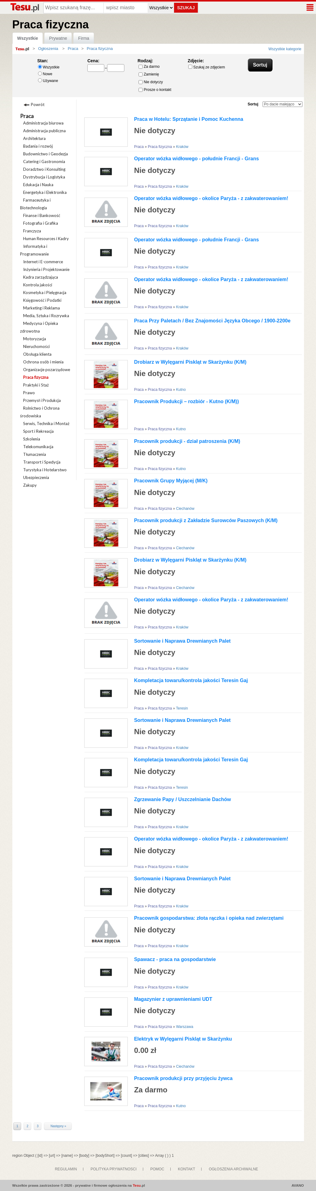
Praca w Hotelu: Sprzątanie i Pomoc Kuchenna (188, 119)
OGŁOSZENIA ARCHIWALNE (233, 1169)
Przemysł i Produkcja (42, 400)
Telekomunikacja (38, 446)
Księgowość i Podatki (42, 300)
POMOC (157, 1169)
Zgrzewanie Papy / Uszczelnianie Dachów (182, 799)
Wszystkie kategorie (284, 49)
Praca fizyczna (35, 377)
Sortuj (252, 104)
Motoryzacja (34, 338)
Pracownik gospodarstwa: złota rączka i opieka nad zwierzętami (209, 918)
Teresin (182, 708)
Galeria (115, 106)
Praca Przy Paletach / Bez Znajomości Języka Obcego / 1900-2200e (212, 320)
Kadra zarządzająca (40, 277)
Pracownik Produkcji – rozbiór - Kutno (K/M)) (186, 401)
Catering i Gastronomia (44, 161)
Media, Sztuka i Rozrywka (46, 315)
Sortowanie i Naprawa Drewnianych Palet (182, 641)
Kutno (180, 389)
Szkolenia (31, 438)
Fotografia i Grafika (40, 223)
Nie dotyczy (151, 82)
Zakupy (30, 485)
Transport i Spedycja (41, 462)
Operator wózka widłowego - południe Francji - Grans (196, 158)
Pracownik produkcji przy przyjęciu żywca (183, 1078)
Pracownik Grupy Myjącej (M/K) (170, 480)
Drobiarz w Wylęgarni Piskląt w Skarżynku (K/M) (190, 362)
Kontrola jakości (37, 284)
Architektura (34, 138)
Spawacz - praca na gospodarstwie (175, 959)
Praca (27, 116)
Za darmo (149, 66)
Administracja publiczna (44, 130)
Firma (83, 38)
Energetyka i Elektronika (45, 192)
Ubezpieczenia (36, 477)
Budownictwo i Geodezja (45, 153)
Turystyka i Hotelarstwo (45, 469)
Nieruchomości (36, 346)
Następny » (58, 1126)
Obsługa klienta (37, 354)
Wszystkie (27, 38)
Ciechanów (185, 508)
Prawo (29, 392)
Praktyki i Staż (36, 385)
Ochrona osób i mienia (43, 361)
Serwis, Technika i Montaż (46, 423)
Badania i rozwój (38, 146)
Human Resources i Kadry (46, 238)
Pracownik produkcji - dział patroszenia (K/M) (187, 441)
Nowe (45, 74)
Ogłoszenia (48, 48)
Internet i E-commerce (43, 261)
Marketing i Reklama (41, 307)
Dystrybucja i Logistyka (44, 176)
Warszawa (184, 1027)
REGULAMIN (66, 1169)
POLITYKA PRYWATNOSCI (113, 1169)
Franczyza (32, 230)
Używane (48, 80)
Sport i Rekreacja (38, 431)
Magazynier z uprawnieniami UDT (173, 999)
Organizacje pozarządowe (46, 369)
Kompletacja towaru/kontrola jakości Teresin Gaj (191, 680)
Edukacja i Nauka (38, 184)
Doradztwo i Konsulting (44, 169)
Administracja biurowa (43, 123)
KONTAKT (186, 1169)
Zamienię (149, 74)
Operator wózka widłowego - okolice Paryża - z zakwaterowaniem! (211, 198)
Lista (92, 106)
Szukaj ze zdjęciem (206, 67)
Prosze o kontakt (155, 90)
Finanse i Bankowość (41, 215)
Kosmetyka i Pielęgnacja (44, 292)
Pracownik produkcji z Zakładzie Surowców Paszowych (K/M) (205, 520)
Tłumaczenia (34, 454)
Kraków (182, 147)
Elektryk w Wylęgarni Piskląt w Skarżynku (183, 1039)
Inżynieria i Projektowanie (46, 269)
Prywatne (58, 38)
